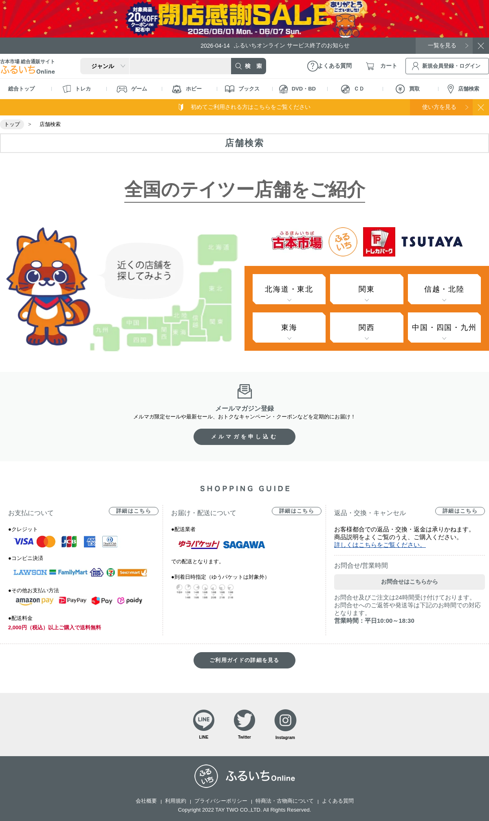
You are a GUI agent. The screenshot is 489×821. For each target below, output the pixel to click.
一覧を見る (442, 45)
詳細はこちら (133, 511)
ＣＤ (352, 89)
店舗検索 (463, 89)
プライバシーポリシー (220, 801)
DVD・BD (297, 89)
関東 (367, 289)
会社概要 (146, 801)
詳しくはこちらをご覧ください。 (380, 544)
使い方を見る (439, 107)
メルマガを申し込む (244, 437)
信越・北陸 (444, 289)
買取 (408, 88)
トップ (12, 124)
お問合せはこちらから (409, 581)
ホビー (187, 89)
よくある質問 (338, 801)
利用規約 (175, 801)
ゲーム (132, 89)
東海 (289, 327)
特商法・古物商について (285, 801)
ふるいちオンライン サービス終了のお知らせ (275, 45)
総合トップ (21, 89)
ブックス (242, 89)
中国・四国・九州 (444, 327)
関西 (367, 327)
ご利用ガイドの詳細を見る (244, 660)
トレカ (76, 89)
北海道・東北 (289, 289)
